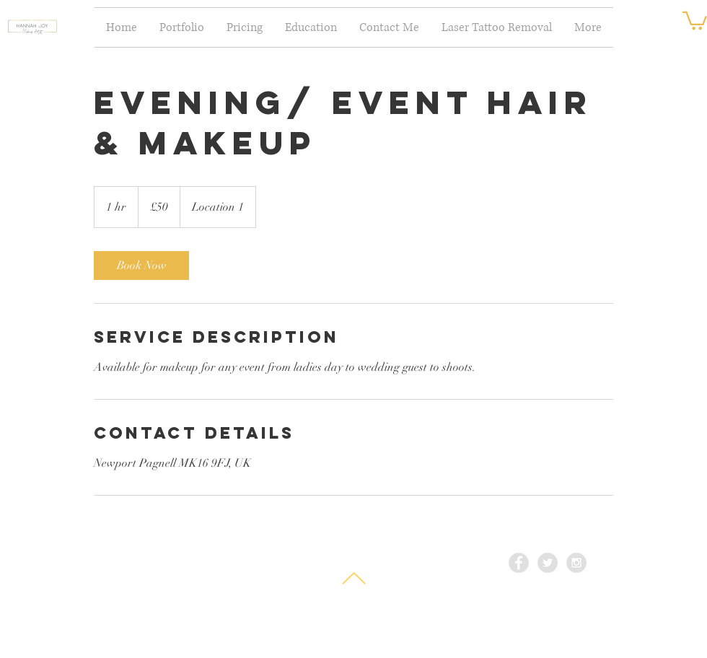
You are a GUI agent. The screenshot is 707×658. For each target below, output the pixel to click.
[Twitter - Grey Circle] (547, 563)
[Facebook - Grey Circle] (519, 563)
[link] (141, 265)
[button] (694, 19)
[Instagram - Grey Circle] (576, 563)
